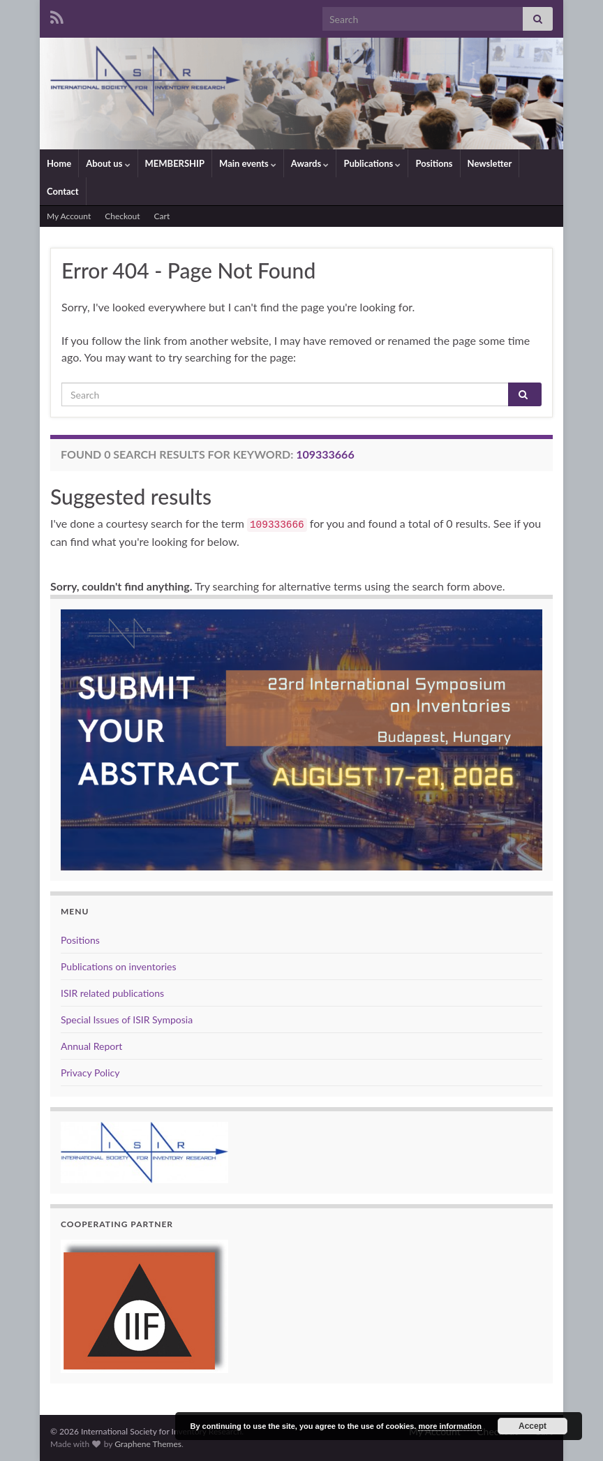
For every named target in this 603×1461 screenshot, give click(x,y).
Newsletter (490, 163)
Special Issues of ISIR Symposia (127, 1019)
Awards (310, 163)
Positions (433, 163)
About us (108, 163)
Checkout (122, 216)
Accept (532, 1426)
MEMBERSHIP (175, 163)
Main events (247, 163)
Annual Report (91, 1046)
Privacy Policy (90, 1072)
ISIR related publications (112, 993)
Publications (372, 163)
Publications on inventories (119, 966)
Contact (63, 191)
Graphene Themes (147, 1444)
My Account (69, 216)
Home (59, 163)
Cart (162, 216)
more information (449, 1426)
